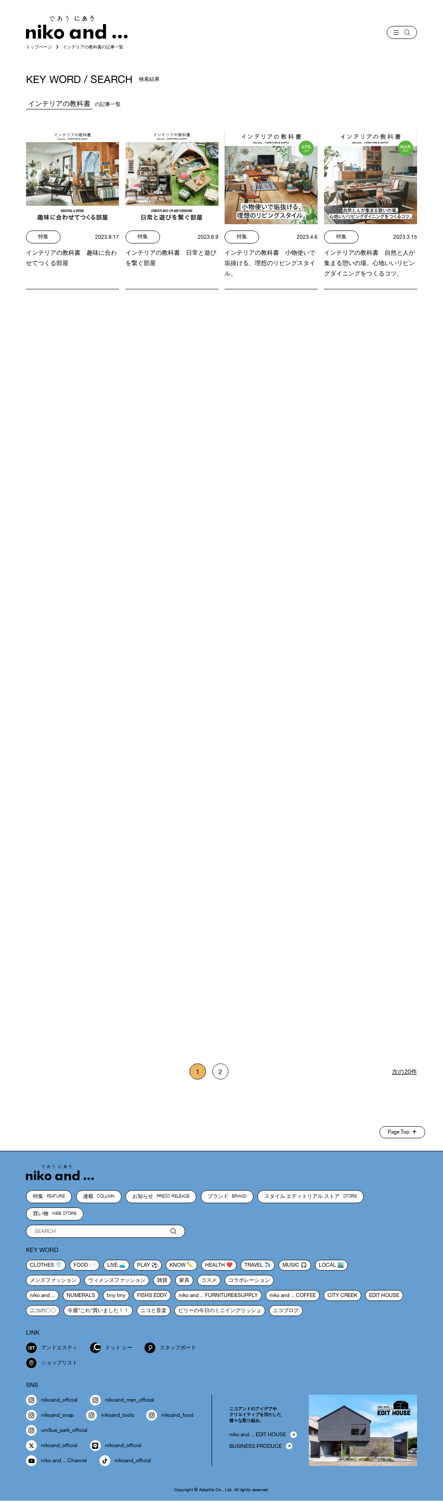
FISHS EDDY (152, 1296)
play (143, 1266)
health (215, 1266)
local (327, 1266)
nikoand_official (51, 1401)
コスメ (209, 1281)
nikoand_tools (110, 1416)
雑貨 (162, 1281)
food (81, 1266)
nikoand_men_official (122, 1401)
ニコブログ (286, 1311)
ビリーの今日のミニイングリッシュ (219, 1311)
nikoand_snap (50, 1416)
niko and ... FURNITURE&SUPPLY (218, 1296)
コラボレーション (249, 1281)
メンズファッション (53, 1281)
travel (253, 1266)
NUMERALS (81, 1296)
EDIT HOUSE (384, 1296)
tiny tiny (116, 1296)
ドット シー (111, 1349)
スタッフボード (170, 1349)
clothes (42, 1266)
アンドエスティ (51, 1349)
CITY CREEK (342, 1296)
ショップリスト (51, 1364)
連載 (99, 1198)
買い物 (55, 1215)
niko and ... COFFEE (293, 1296)
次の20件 (404, 1072)
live (112, 1266)
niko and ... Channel (56, 1462)
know (178, 1266)
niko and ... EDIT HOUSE (257, 1436)
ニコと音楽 (154, 1311)
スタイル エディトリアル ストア (310, 1198)
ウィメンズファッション (116, 1281)
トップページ (39, 46)
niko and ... (42, 1296)
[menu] (402, 32)
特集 (49, 1198)
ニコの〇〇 (43, 1311)
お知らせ (160, 1198)
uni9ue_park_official (56, 1431)
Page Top (402, 1133)
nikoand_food (169, 1416)
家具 (184, 1281)
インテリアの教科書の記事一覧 (93, 46)
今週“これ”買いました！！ (98, 1311)
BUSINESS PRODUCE (255, 1447)
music (290, 1266)
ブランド (227, 1198)
